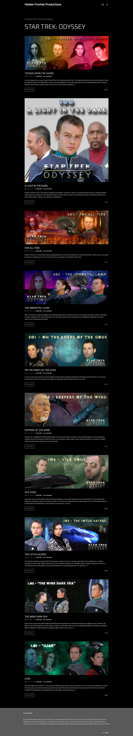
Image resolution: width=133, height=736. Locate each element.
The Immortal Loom (37, 307)
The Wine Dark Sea (36, 616)
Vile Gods (30, 492)
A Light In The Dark (36, 185)
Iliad (27, 678)
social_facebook (103, 733)
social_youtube (107, 733)
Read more (29, 90)
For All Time (32, 247)
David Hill (38, 76)
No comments (47, 76)
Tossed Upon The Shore (39, 73)
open (102, 4)
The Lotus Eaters (35, 554)
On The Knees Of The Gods (40, 369)
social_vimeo (105, 733)
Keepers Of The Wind (37, 429)
